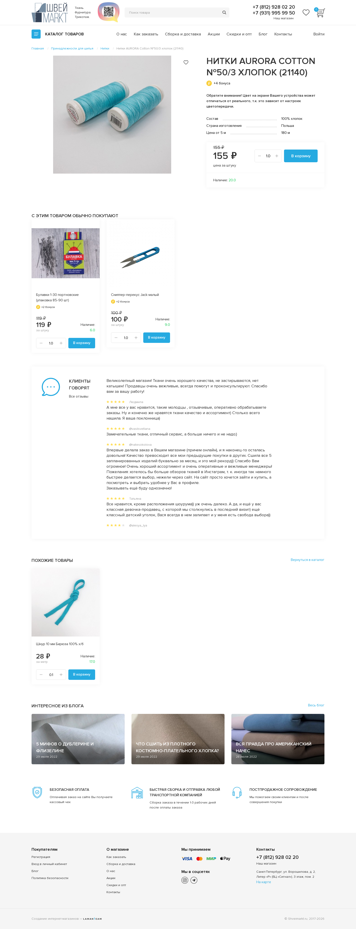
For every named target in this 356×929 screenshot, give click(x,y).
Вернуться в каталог (307, 560)
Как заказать (146, 34)
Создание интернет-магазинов (55, 919)
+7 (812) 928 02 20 (273, 7)
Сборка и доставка (183, 34)
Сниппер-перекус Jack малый (135, 294)
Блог (263, 34)
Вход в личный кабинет (49, 864)
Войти (318, 34)
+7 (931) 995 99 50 (273, 13)
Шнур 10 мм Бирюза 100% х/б (60, 644)
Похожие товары (52, 560)
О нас (121, 34)
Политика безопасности (50, 878)
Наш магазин (284, 18)
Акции (214, 34)
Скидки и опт (239, 34)
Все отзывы (78, 396)
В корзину (301, 155)
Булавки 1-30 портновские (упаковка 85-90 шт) (57, 297)
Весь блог (316, 705)
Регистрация (41, 857)
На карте (263, 882)
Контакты (283, 34)
